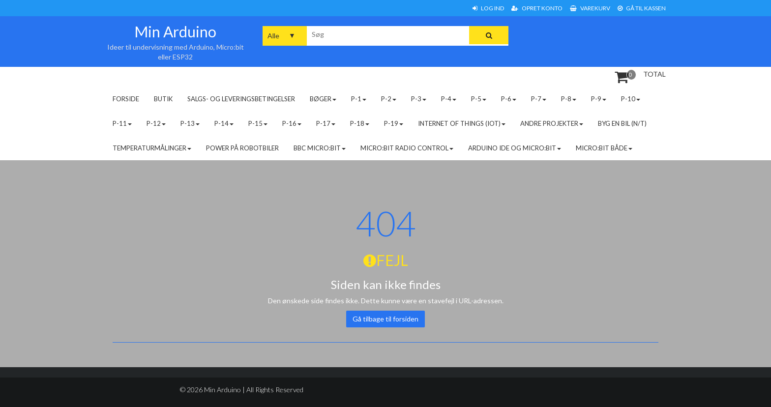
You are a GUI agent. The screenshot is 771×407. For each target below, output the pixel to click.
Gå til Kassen (642, 8)
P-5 (478, 99)
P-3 (418, 99)
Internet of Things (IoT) (461, 123)
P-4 (448, 99)
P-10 (630, 99)
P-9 (598, 99)
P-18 (359, 123)
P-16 (291, 123)
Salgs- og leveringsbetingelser (241, 99)
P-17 (325, 123)
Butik (163, 99)
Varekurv (590, 8)
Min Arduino (175, 31)
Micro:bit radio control (406, 148)
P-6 (508, 99)
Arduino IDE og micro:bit (514, 148)
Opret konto (537, 8)
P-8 (568, 99)
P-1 (358, 99)
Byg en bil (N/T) (622, 123)
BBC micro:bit (320, 148)
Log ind (488, 8)
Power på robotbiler (242, 148)
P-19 (393, 123)
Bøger (323, 99)
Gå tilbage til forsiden (385, 319)
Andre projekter (551, 123)
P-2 (388, 99)
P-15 (257, 123)
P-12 (156, 123)
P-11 (122, 123)
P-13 (190, 123)
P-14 (224, 123)
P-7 (538, 99)
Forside (126, 99)
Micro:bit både (604, 148)
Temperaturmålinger (152, 148)
